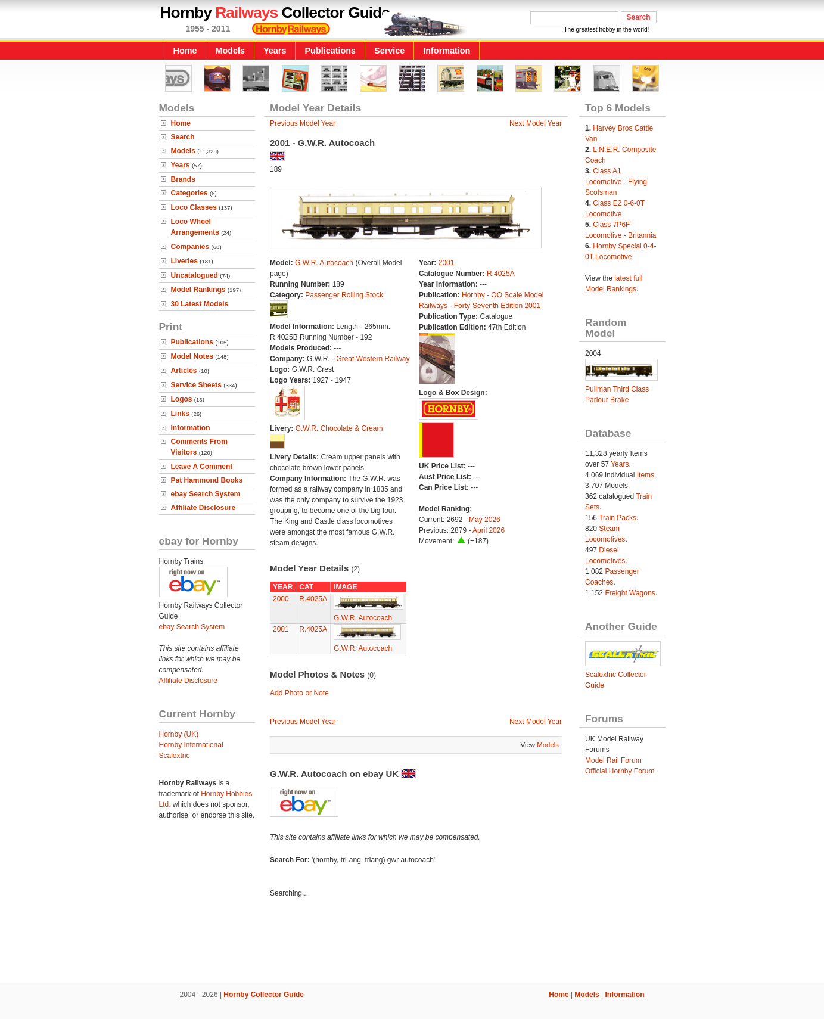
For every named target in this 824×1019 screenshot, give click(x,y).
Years (274, 50)
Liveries (184, 261)
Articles (184, 370)
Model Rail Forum (613, 760)
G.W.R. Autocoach (324, 263)
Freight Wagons (630, 593)
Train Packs (617, 518)
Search (183, 137)
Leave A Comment (202, 466)
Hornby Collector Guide (263, 994)
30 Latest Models (200, 304)
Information (446, 50)
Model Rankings (198, 289)
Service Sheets (196, 385)
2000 (281, 599)
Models (230, 50)
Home (185, 50)
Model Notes (192, 356)
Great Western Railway (372, 359)
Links (180, 413)
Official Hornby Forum (619, 771)
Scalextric (174, 755)
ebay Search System (206, 494)
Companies (190, 247)
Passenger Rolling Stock (344, 295)
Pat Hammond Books (207, 480)
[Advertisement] (412, 942)
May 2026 (484, 519)
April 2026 (488, 530)
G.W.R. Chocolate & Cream (339, 428)
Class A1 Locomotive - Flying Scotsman (616, 182)
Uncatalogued (194, 275)
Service (389, 50)
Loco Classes (194, 207)
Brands (183, 179)
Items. (647, 475)
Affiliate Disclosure (203, 508)
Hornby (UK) (179, 734)
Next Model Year (535, 123)
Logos (181, 399)
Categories (189, 193)
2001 (447, 263)
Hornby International (191, 745)
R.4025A (501, 273)
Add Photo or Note (299, 693)
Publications (330, 50)
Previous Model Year (302, 123)
